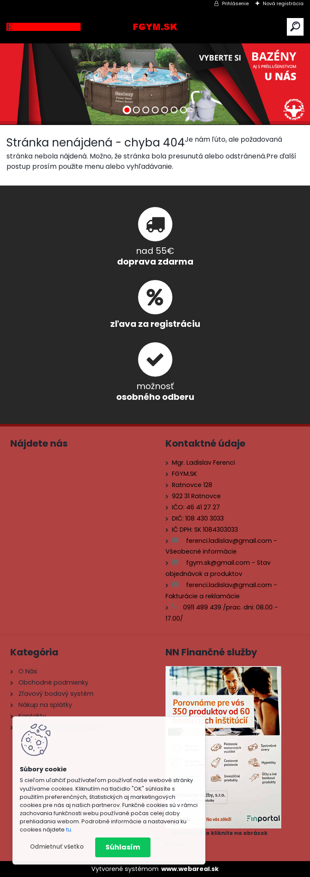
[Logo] (155, 27)
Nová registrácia (283, 3)
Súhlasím (122, 847)
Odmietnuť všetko (57, 847)
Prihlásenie (235, 3)
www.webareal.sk (190, 869)
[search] (295, 26)
